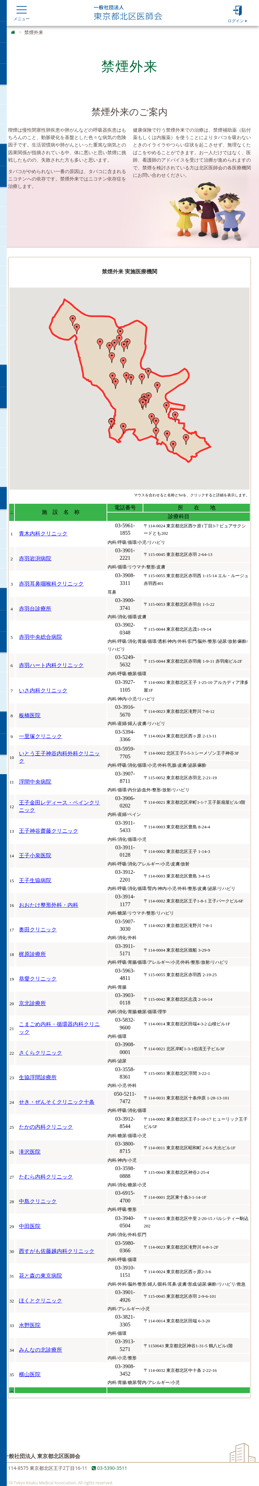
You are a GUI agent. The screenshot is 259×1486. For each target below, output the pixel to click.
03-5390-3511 (109, 1468)
